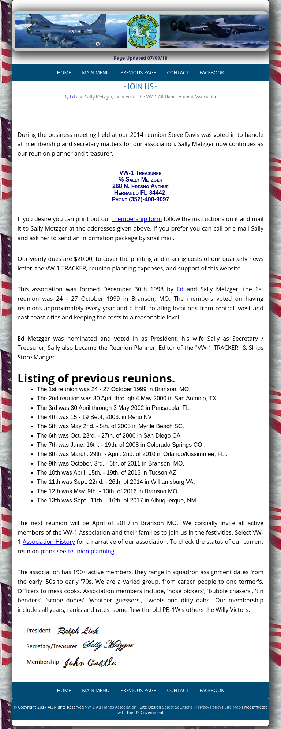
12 (170, 44)
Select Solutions (177, 707)
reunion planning (91, 551)
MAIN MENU (95, 72)
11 (163, 44)
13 (177, 44)
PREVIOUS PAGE (138, 72)
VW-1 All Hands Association (110, 707)
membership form (137, 219)
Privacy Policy (208, 707)
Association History (49, 542)
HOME (64, 72)
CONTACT (178, 72)
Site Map (232, 707)
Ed (72, 97)
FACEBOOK (211, 72)
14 (183, 44)
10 (157, 44)
